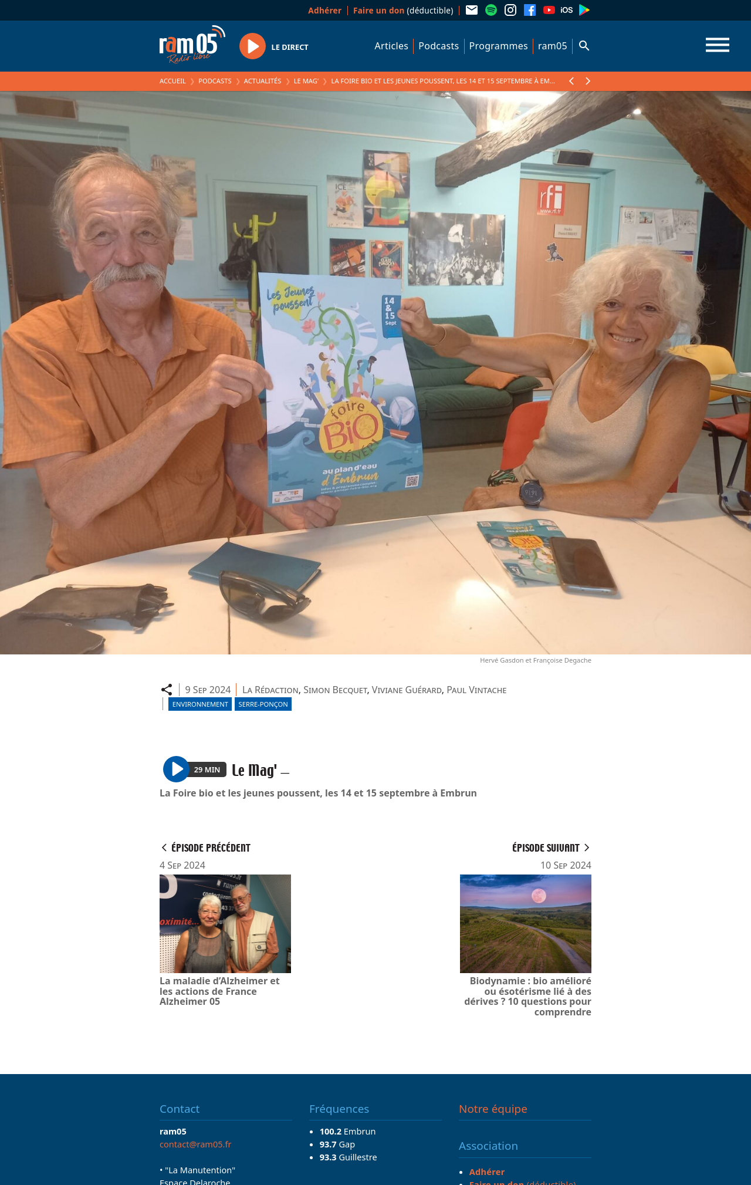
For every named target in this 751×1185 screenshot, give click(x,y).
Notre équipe (493, 1108)
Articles (392, 45)
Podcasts (438, 45)
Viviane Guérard (407, 689)
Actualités (263, 80)
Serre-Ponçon (263, 704)
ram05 (552, 45)
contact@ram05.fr (196, 1144)
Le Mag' (306, 80)
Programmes (498, 45)
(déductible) (403, 10)
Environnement (200, 704)
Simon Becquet (335, 689)
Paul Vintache (476, 689)
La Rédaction (270, 689)
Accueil (173, 80)
